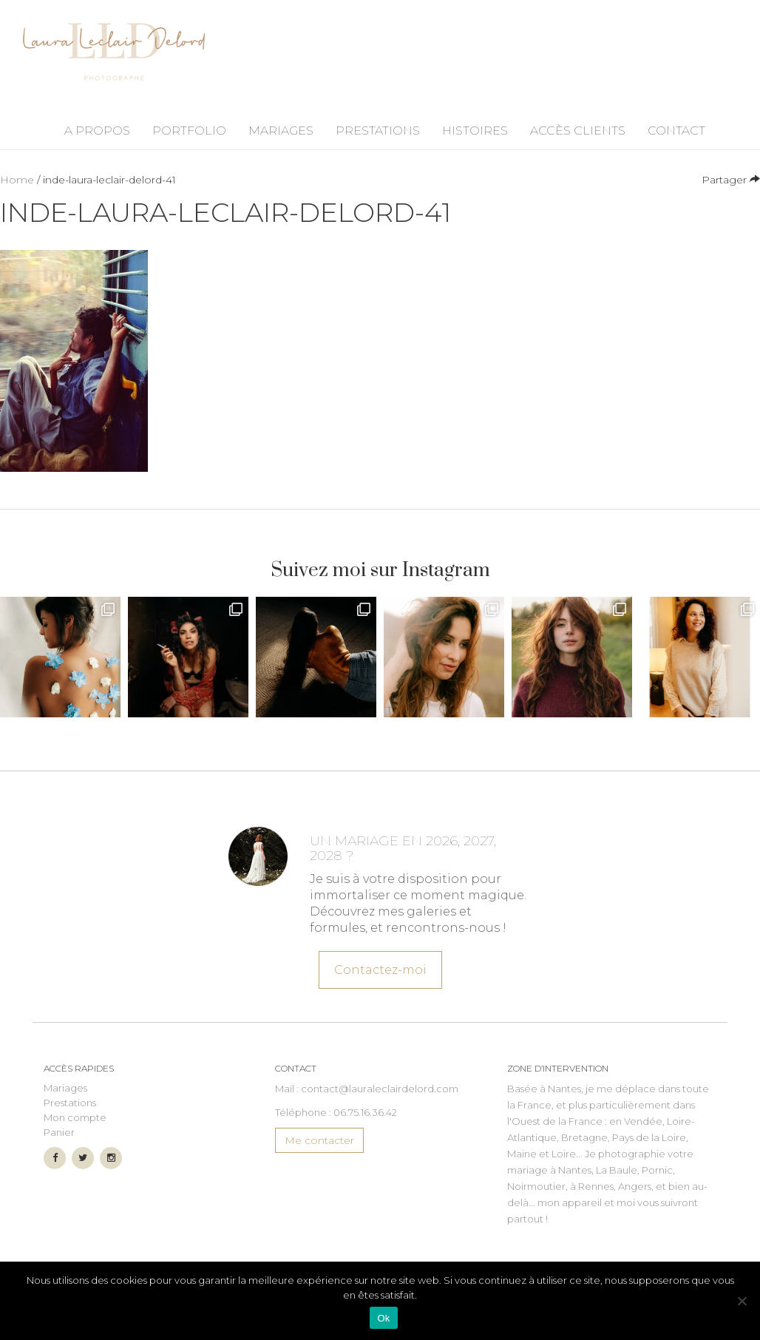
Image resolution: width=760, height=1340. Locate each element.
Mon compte (75, 1117)
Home (17, 179)
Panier (59, 1132)
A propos (97, 130)
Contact (676, 130)
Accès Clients (577, 130)
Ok (383, 1318)
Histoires (475, 130)
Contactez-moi (380, 966)
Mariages (280, 130)
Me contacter (319, 1140)
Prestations (378, 130)
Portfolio (189, 130)
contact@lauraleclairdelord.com (379, 1088)
